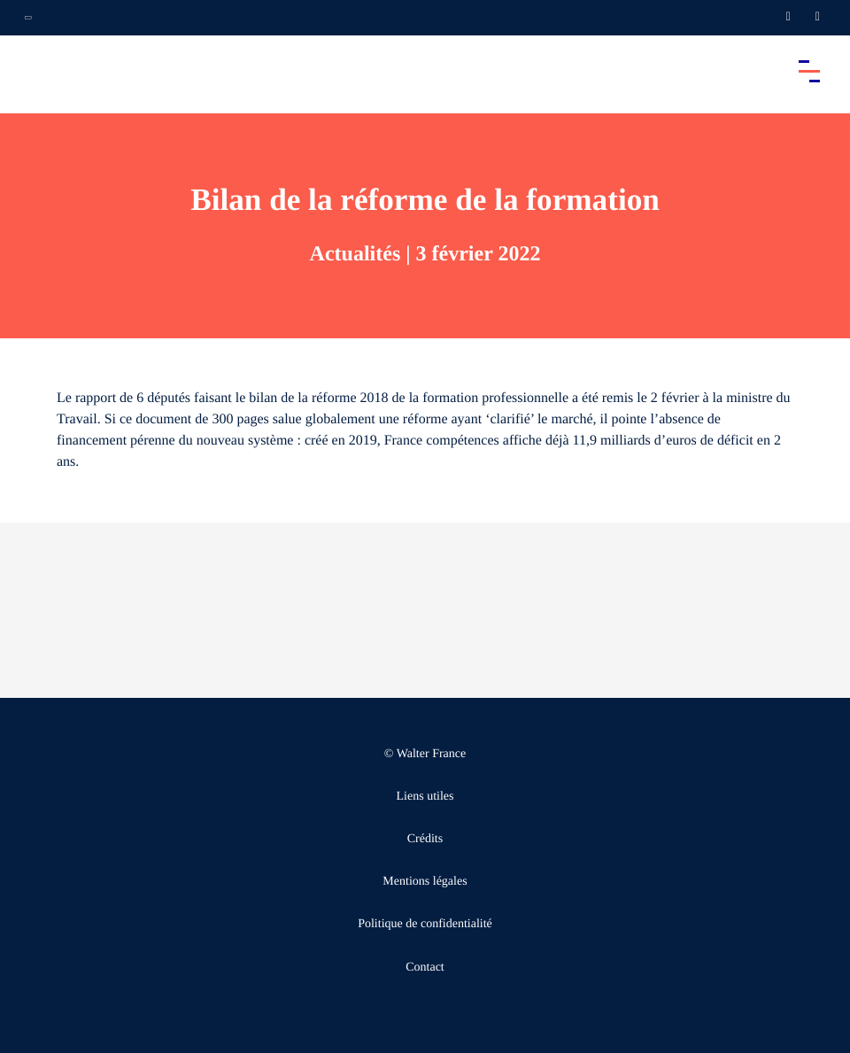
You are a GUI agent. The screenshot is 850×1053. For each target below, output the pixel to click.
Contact (425, 967)
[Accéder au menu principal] (809, 71)
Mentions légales (424, 881)
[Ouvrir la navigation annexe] (28, 17)
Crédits (425, 839)
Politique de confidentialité (425, 924)
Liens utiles (425, 796)
